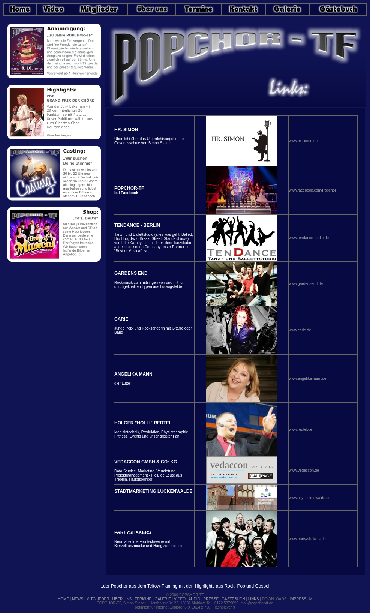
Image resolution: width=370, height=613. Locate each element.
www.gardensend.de (306, 284)
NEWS (77, 599)
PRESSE (211, 599)
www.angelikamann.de (307, 378)
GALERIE (162, 599)
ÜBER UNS (122, 599)
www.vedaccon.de (304, 470)
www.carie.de (300, 330)
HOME (63, 599)
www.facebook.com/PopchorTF (314, 190)
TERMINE (143, 599)
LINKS (253, 599)
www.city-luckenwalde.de (309, 498)
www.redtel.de (300, 429)
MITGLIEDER (97, 599)
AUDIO (195, 599)
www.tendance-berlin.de (309, 238)
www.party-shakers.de (307, 539)
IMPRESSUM (300, 599)
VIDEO (180, 599)
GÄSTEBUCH (233, 599)
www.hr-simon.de (303, 141)
